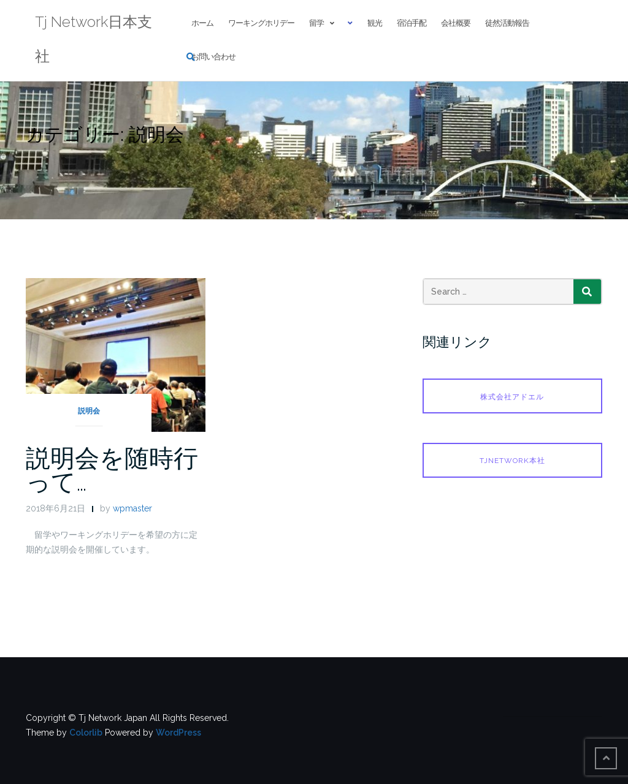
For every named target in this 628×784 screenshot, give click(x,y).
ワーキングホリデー (261, 23)
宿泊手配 (411, 23)
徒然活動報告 (507, 23)
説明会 (89, 411)
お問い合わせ (213, 56)
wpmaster (132, 508)
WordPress (178, 732)
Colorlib (85, 732)
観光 (374, 23)
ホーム (202, 23)
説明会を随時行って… (112, 469)
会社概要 (455, 23)
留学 (316, 23)
